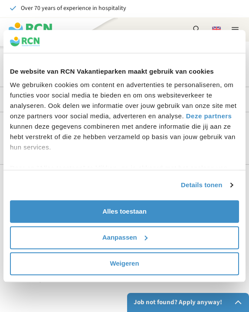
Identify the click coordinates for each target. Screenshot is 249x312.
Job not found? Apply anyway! (189, 302)
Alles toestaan (124, 211)
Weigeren (124, 263)
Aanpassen (124, 237)
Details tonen (201, 184)
